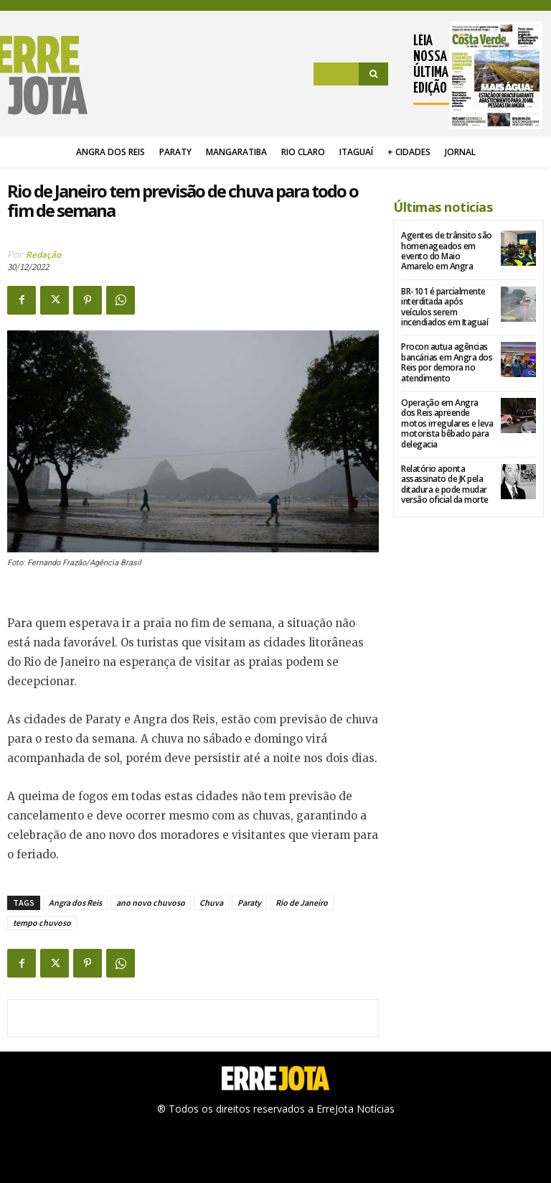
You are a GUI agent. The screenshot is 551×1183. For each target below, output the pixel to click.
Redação (43, 255)
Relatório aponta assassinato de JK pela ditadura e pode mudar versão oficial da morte (445, 484)
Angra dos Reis (75, 902)
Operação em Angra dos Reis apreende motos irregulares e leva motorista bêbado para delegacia (447, 423)
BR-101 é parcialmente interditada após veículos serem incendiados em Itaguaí (444, 306)
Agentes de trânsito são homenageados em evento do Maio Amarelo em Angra (446, 250)
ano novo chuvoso (150, 902)
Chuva (211, 902)
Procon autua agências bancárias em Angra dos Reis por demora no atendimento (446, 362)
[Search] (373, 73)
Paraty (249, 902)
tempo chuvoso (42, 922)
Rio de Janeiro (302, 902)
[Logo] (47, 75)
